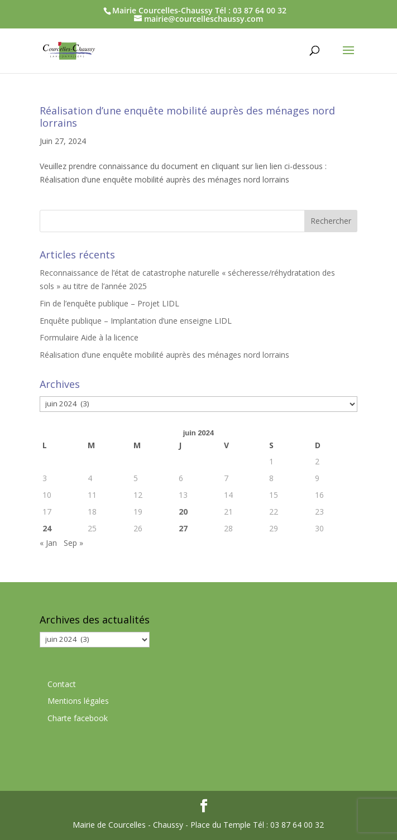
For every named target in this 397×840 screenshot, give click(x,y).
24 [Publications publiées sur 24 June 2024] (46, 528)
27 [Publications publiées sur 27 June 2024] (183, 528)
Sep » (73, 542)
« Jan (48, 542)
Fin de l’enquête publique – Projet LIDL (109, 303)
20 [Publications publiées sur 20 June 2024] (183, 511)
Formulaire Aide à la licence (89, 337)
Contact (61, 684)
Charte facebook (77, 718)
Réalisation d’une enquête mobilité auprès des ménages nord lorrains (187, 116)
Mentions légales (78, 700)
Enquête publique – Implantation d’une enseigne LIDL (136, 320)
